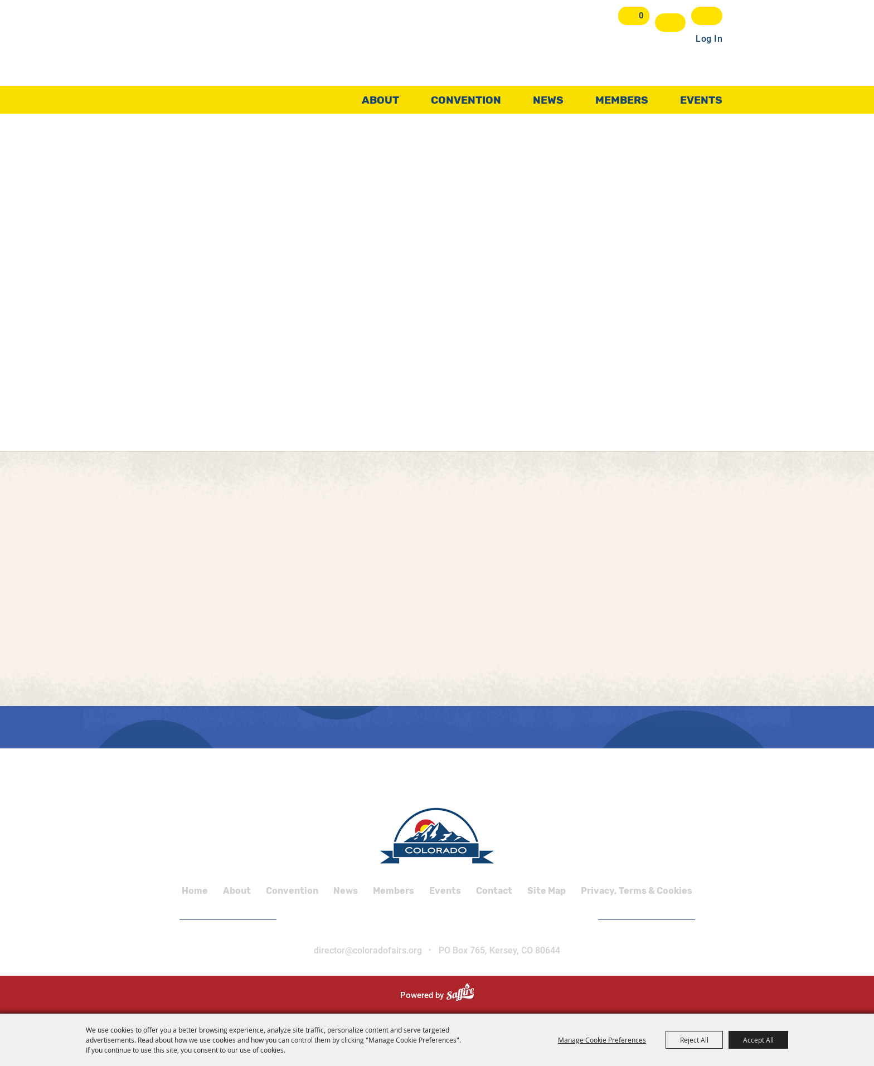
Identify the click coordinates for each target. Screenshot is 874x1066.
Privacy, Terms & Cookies (636, 890)
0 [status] (642, 16)
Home (195, 890)
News (548, 97)
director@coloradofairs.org (368, 950)
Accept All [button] (758, 1039)
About (380, 97)
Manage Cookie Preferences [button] (602, 1039)
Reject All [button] (694, 1039)
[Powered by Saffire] (464, 995)
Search (671, 22)
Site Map (546, 890)
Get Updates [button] (706, 16)
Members (621, 97)
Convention (466, 97)
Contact (494, 890)
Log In (709, 35)
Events (701, 97)
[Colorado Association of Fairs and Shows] (245, 55)
